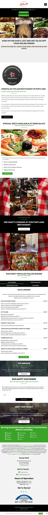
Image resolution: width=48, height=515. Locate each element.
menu (3, 159)
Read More (24, 399)
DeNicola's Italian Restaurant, (27, 445)
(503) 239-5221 (17, 9)
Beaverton (9, 433)
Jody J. (5, 395)
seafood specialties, (15, 452)
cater (31, 454)
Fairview (8, 435)
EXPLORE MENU (23, 357)
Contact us (10, 454)
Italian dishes (28, 448)
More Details (24, 373)
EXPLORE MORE (7, 173)
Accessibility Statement (21, 510)
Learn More (7, 117)
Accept (40, 513)
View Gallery (24, 229)
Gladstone (8, 439)
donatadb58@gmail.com (29, 9)
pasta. (15, 449)
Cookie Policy (35, 513)
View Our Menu (24, 15)
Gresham (8, 437)
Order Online (23, 12)
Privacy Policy (29, 510)
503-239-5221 (17, 454)
